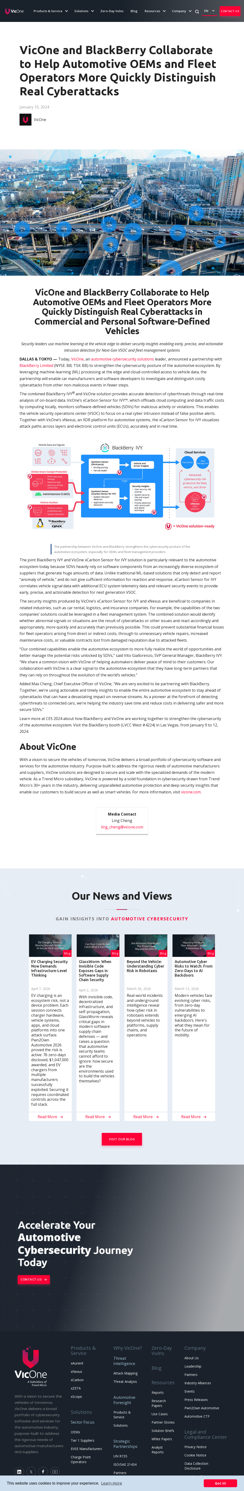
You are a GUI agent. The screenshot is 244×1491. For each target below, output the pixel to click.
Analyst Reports (158, 1449)
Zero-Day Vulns (111, 11)
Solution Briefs (163, 1430)
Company (195, 1348)
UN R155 (120, 1456)
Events (189, 1391)
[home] (14, 11)
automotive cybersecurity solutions (122, 359)
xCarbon (77, 1380)
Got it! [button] (220, 1483)
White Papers (162, 1439)
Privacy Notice (195, 1447)
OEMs (75, 1432)
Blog (134, 11)
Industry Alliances (197, 1383)
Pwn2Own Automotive (201, 1408)
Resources (163, 1382)
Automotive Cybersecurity (149, 919)
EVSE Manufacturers (86, 1448)
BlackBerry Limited (36, 365)
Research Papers (159, 1403)
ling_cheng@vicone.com (122, 827)
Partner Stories (163, 1422)
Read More (50, 1116)
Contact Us (230, 11)
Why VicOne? (127, 1348)
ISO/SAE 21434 (125, 1464)
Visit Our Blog (122, 1139)
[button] (48, 11)
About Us (191, 1358)
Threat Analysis (125, 1381)
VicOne (77, 359)
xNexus (76, 1371)
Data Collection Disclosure (196, 1466)
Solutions (81, 1412)
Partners (120, 1473)
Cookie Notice (195, 1455)
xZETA (76, 1388)
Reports (158, 1392)
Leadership (192, 1366)
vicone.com (191, 792)
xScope (76, 1396)
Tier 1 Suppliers (82, 1440)
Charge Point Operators (81, 1459)
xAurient (77, 1363)
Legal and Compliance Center (205, 1434)
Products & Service (83, 1350)
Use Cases (160, 1414)
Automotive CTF (197, 1416)
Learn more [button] (111, 1483)
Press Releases (196, 1399)
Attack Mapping (125, 1373)
